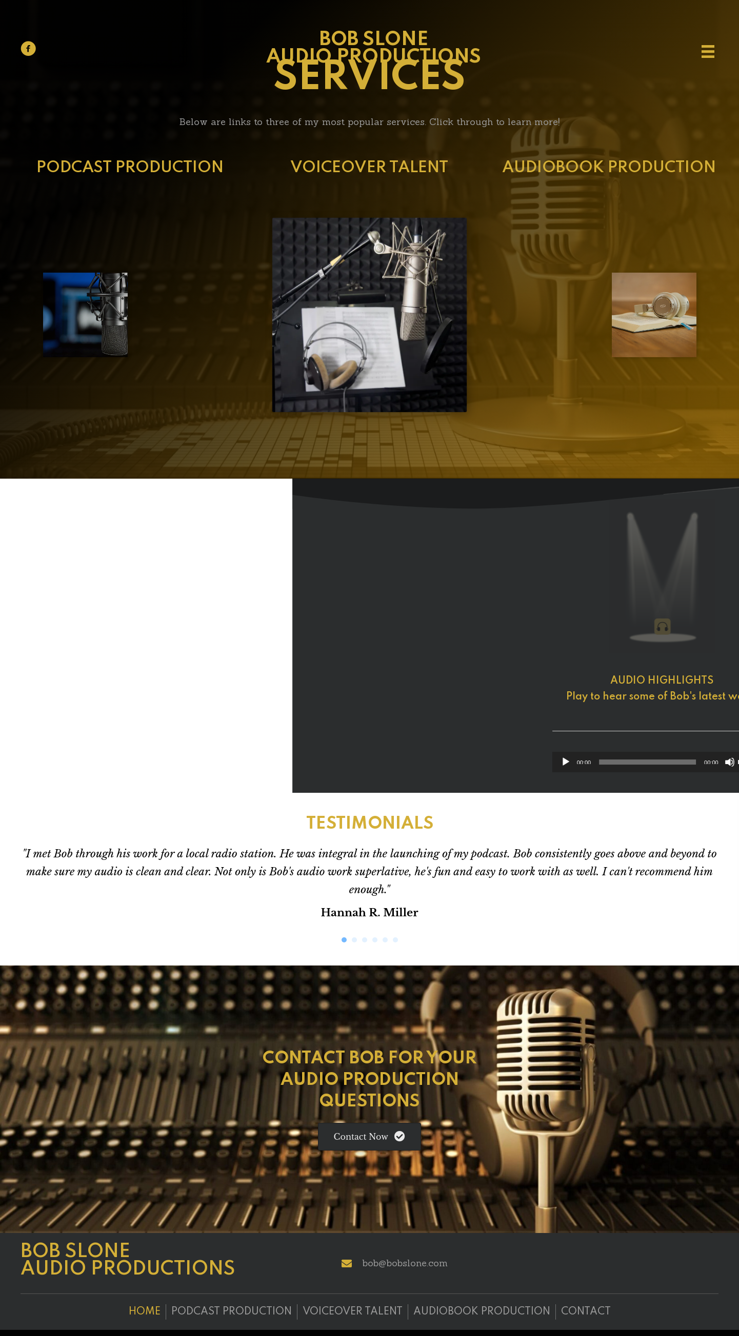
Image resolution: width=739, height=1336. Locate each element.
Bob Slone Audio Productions (373, 48)
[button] (370, 1136)
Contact (586, 1312)
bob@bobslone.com (405, 1263)
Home (145, 1312)
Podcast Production (231, 1312)
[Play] (621, 762)
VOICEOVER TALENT (369, 168)
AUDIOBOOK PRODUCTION (609, 168)
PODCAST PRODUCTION (130, 168)
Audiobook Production (481, 1312)
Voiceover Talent (353, 1312)
